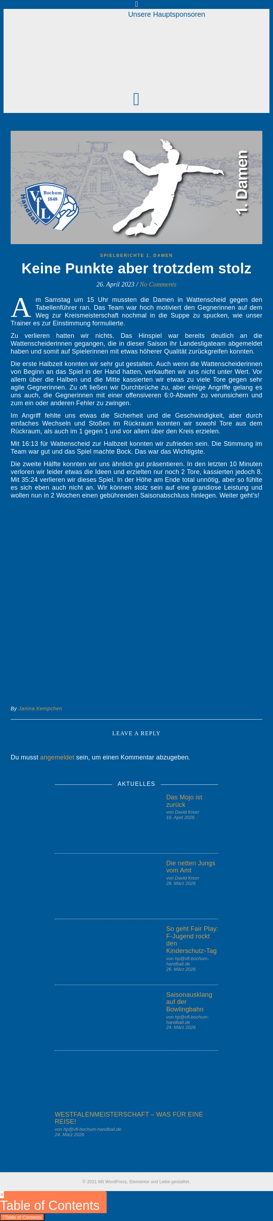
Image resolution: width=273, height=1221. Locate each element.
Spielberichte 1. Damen (136, 255)
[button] (136, 99)
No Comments (158, 284)
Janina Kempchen (40, 708)
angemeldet (57, 757)
